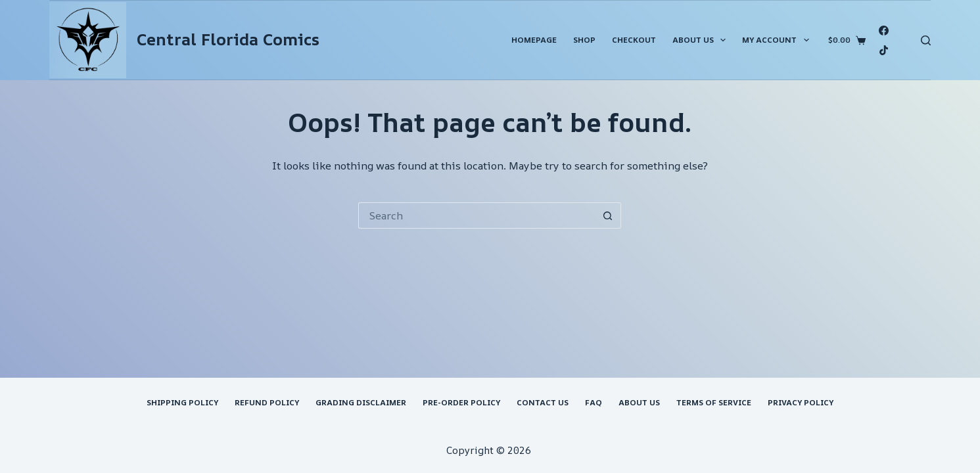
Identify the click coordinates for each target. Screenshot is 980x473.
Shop (584, 39)
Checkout (634, 39)
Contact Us (543, 402)
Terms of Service (713, 402)
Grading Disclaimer (360, 402)
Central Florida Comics (228, 39)
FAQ (593, 402)
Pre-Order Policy (461, 402)
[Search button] (608, 215)
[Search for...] (476, 215)
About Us (701, 40)
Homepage (534, 39)
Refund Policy (267, 402)
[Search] (926, 40)
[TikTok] (884, 50)
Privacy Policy (800, 402)
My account (778, 40)
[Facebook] (884, 30)
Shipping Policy (182, 402)
